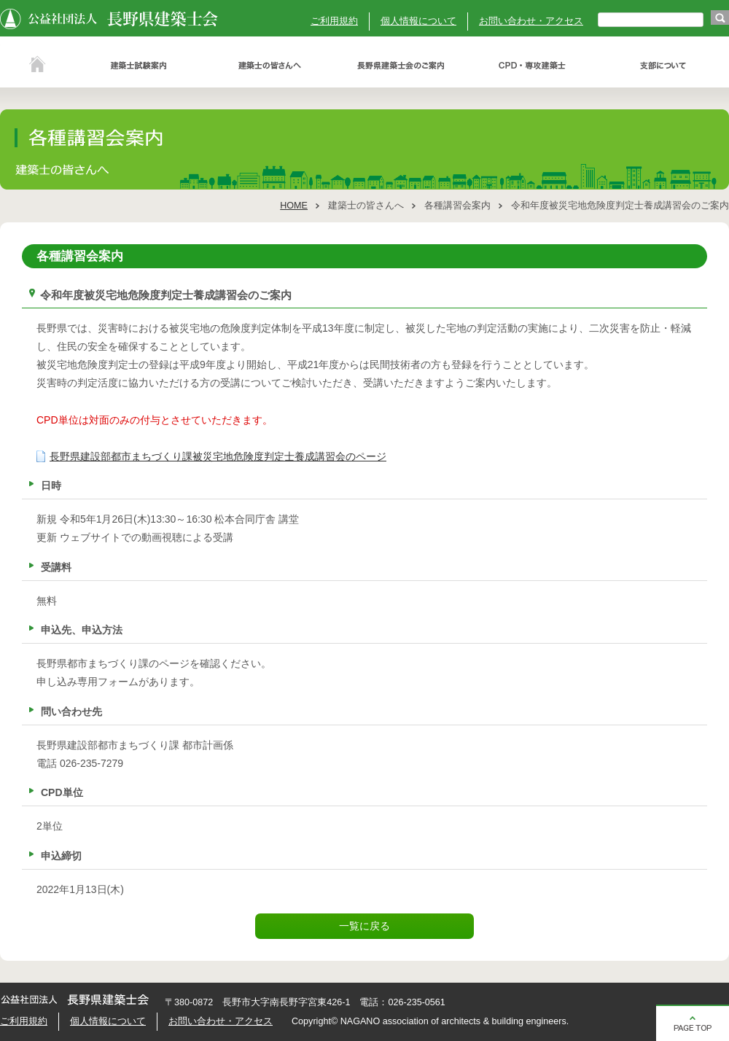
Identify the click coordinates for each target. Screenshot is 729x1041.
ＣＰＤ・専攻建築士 (532, 65)
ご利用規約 (334, 21)
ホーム (36, 65)
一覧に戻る (364, 926)
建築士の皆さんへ (269, 65)
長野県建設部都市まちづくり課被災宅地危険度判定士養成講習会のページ (218, 456)
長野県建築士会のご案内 (401, 65)
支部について (663, 65)
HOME (294, 205)
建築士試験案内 (138, 65)
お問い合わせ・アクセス (531, 21)
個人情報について (418, 21)
